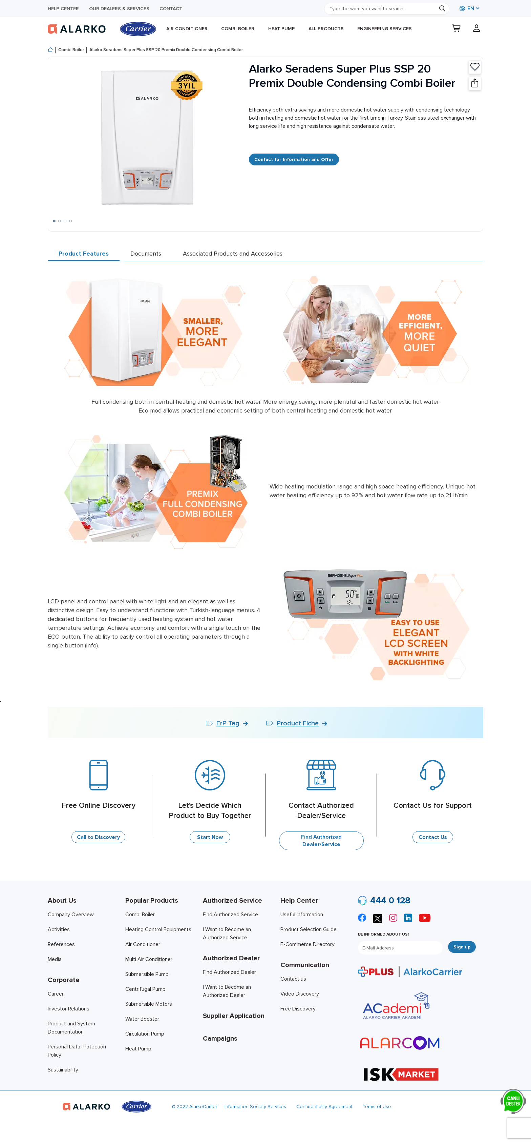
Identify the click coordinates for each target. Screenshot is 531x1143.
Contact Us (433, 837)
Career (56, 993)
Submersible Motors (148, 1004)
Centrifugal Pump (145, 989)
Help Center (63, 9)
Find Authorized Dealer (229, 972)
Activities (59, 929)
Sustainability (63, 1069)
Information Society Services (255, 1106)
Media (55, 959)
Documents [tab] (145, 253)
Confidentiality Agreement (324, 1106)
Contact (171, 9)
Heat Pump (281, 29)
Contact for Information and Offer (294, 159)
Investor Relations (68, 1008)
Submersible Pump (147, 974)
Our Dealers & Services (119, 9)
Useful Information (301, 914)
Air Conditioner (187, 29)
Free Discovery (298, 1008)
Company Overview (71, 914)
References (61, 944)
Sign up (461, 947)
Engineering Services (384, 29)
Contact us (293, 979)
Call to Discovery (98, 837)
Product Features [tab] (84, 253)
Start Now (210, 837)
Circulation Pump (144, 1033)
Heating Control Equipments (158, 929)
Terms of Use (377, 1106)
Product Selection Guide (308, 929)
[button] (54, 221)
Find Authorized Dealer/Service (321, 841)
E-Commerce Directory (307, 944)
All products (326, 29)
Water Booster (142, 1019)
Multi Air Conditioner (148, 959)
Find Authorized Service (230, 914)
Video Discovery (299, 993)
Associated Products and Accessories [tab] (232, 253)
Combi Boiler (237, 29)
